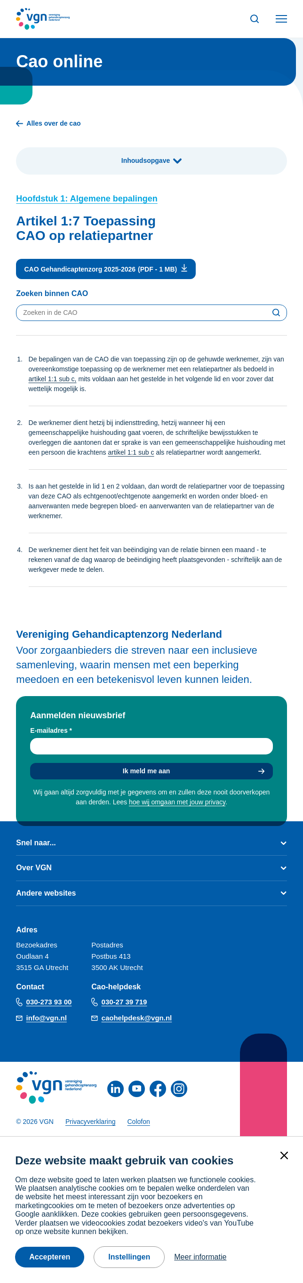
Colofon (139, 1121)
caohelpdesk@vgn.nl (137, 1018)
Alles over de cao (48, 123)
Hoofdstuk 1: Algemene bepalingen (86, 198)
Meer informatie (200, 1257)
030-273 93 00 (49, 1002)
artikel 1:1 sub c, (53, 379)
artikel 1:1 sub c (131, 452)
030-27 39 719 (124, 1002)
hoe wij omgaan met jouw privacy (177, 802)
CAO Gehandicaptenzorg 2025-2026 (80, 269)
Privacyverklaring (90, 1121)
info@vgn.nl (46, 1018)
